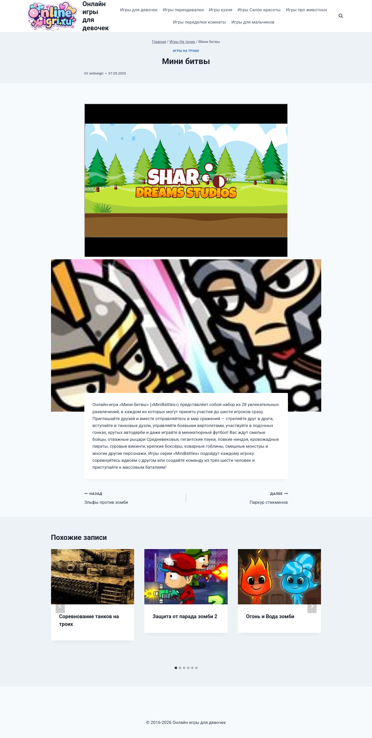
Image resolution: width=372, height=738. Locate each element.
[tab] (176, 668)
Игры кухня (220, 9)
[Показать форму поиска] (340, 15)
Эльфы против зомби (133, 497)
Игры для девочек (139, 9)
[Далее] (312, 606)
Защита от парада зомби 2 (185, 616)
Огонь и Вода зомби (270, 616)
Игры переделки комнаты (199, 22)
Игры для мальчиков (252, 22)
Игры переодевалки (183, 9)
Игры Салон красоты (259, 9)
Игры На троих (186, 51)
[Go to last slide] (60, 606)
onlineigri (96, 73)
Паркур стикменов (239, 497)
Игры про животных (306, 9)
